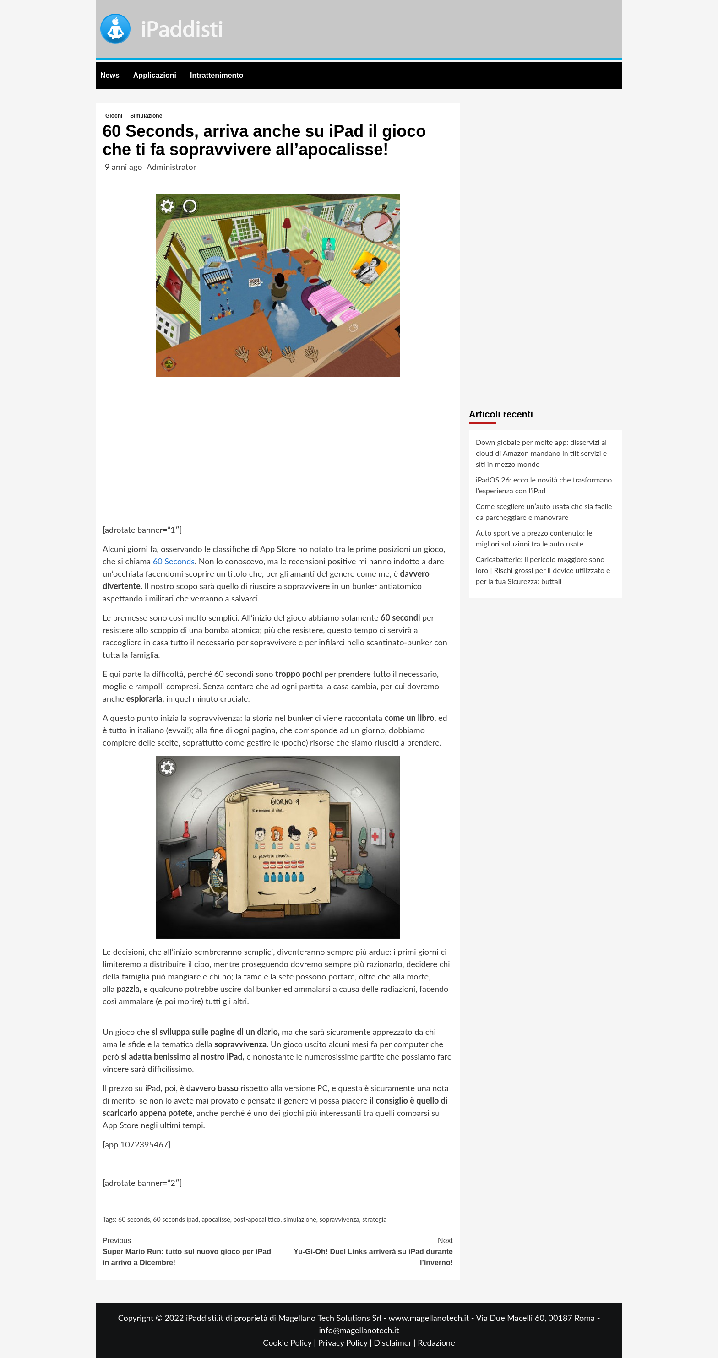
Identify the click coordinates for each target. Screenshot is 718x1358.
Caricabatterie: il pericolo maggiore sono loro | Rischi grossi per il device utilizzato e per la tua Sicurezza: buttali (543, 570)
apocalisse (215, 1219)
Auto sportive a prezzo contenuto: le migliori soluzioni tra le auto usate (534, 538)
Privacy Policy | (346, 1342)
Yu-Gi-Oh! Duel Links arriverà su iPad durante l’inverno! (365, 1250)
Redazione (436, 1342)
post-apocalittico (257, 1219)
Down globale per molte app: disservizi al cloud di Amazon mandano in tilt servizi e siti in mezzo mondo (541, 453)
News (110, 75)
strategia (374, 1219)
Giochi (113, 116)
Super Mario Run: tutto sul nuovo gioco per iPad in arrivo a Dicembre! (190, 1250)
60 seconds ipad (175, 1219)
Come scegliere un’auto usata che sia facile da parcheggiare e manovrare (544, 511)
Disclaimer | (396, 1342)
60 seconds (134, 1219)
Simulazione (146, 116)
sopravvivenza (339, 1219)
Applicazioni (154, 75)
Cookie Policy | (290, 1342)
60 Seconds (174, 561)
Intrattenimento (216, 75)
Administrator (171, 167)
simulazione (299, 1219)
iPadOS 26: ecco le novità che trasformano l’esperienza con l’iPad (544, 485)
